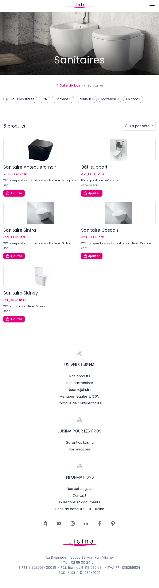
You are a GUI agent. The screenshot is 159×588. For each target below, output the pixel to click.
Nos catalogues (79, 488)
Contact (79, 495)
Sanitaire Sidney (20, 293)
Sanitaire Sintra (19, 230)
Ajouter (14, 193)
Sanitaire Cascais (100, 230)
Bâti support (94, 167)
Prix (44, 99)
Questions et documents (79, 502)
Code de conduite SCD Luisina (79, 509)
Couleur (86, 99)
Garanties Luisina (80, 442)
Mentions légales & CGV (79, 396)
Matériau (110, 99)
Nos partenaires (79, 383)
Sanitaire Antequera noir (29, 167)
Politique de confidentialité (80, 403)
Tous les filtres (20, 99)
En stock (133, 99)
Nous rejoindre (80, 389)
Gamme (63, 99)
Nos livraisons (79, 449)
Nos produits (79, 376)
